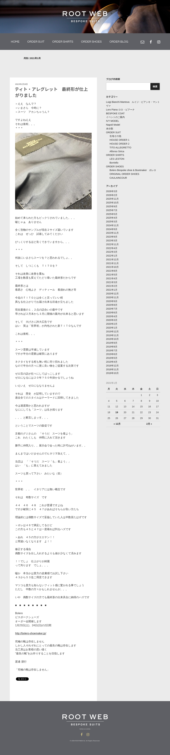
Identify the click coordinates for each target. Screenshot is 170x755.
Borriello (114, 162)
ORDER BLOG (118, 41)
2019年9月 (111, 339)
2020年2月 (111, 320)
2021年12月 (112, 257)
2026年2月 (111, 193)
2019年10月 (112, 335)
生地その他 (115, 135)
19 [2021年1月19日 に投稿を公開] (116, 408)
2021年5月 (111, 272)
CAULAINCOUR (118, 176)
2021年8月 (111, 268)
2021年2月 (111, 283)
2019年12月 (112, 328)
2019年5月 (111, 354)
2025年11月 (112, 197)
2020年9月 (111, 298)
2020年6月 (111, 309)
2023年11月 (112, 231)
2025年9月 (111, 205)
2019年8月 (111, 342)
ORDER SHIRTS (62, 41)
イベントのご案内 (115, 117)
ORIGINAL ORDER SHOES (124, 173)
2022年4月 (111, 246)
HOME (15, 41)
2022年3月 (111, 249)
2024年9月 (111, 227)
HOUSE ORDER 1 (119, 139)
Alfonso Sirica (117, 150)
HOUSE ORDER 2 (119, 143)
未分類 (109, 128)
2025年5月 (111, 212)
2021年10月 (112, 264)
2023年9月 (111, 235)
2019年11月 (112, 331)
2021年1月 (111, 287)
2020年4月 (111, 313)
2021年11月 (112, 260)
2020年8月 (111, 302)
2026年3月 (111, 190)
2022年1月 (111, 253)
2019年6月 (111, 350)
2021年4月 (111, 275)
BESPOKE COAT (115, 113)
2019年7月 (111, 346)
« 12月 (117, 419)
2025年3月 (111, 220)
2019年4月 (111, 357)
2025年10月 (112, 201)
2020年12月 (112, 290)
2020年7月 (111, 305)
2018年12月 (112, 361)
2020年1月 (111, 324)
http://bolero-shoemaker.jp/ (31, 633)
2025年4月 (111, 216)
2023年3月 (111, 238)
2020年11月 (112, 294)
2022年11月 (112, 242)
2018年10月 (112, 369)
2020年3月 (111, 316)
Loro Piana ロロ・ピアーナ (120, 109)
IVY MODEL (112, 121)
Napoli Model (113, 124)
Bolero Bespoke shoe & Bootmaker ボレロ (132, 169)
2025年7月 (111, 208)
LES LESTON (117, 158)
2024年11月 (112, 223)
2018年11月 (112, 365)
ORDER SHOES (91, 41)
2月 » (149, 419)
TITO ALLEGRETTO (120, 147)
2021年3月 (111, 279)
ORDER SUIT (35, 41)
